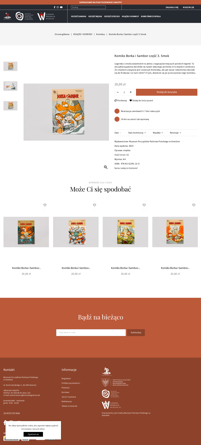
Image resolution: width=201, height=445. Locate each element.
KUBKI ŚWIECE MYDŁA (151, 16)
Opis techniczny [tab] (135, 132)
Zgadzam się (33, 434)
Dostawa (65, 392)
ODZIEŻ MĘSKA (95, 16)
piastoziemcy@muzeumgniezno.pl (25, 395)
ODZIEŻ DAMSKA (78, 16)
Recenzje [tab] (174, 132)
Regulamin (66, 378)
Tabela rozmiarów (69, 406)
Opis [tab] (117, 132)
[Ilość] (124, 92)
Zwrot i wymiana (69, 397)
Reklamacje (67, 401)
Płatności (66, 387)
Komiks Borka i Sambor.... (125, 268)
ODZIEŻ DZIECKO (112, 16)
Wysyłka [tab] (156, 132)
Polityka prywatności (71, 383)
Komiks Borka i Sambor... (26, 268)
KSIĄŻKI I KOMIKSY (130, 16)
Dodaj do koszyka (167, 92)
